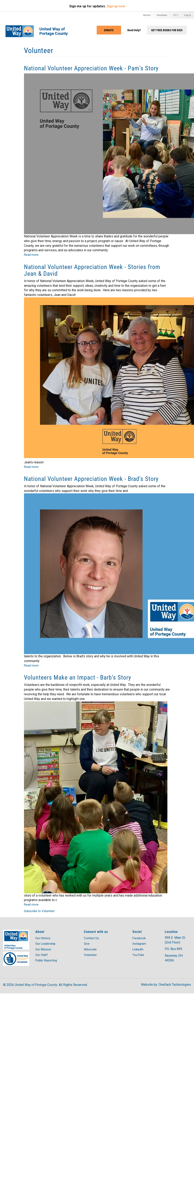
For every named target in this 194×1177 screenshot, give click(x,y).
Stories (147, 15)
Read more (31, 255)
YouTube (138, 955)
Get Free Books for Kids (167, 30)
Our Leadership (45, 944)
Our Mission (43, 949)
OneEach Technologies (175, 985)
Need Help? (134, 30)
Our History (42, 938)
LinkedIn (137, 949)
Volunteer (162, 15)
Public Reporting (46, 960)
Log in (187, 15)
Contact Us (91, 938)
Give (87, 944)
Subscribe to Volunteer (39, 911)
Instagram (139, 944)
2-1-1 (175, 15)
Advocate (90, 949)
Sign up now (116, 6)
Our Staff (41, 955)
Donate (109, 30)
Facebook (139, 938)
